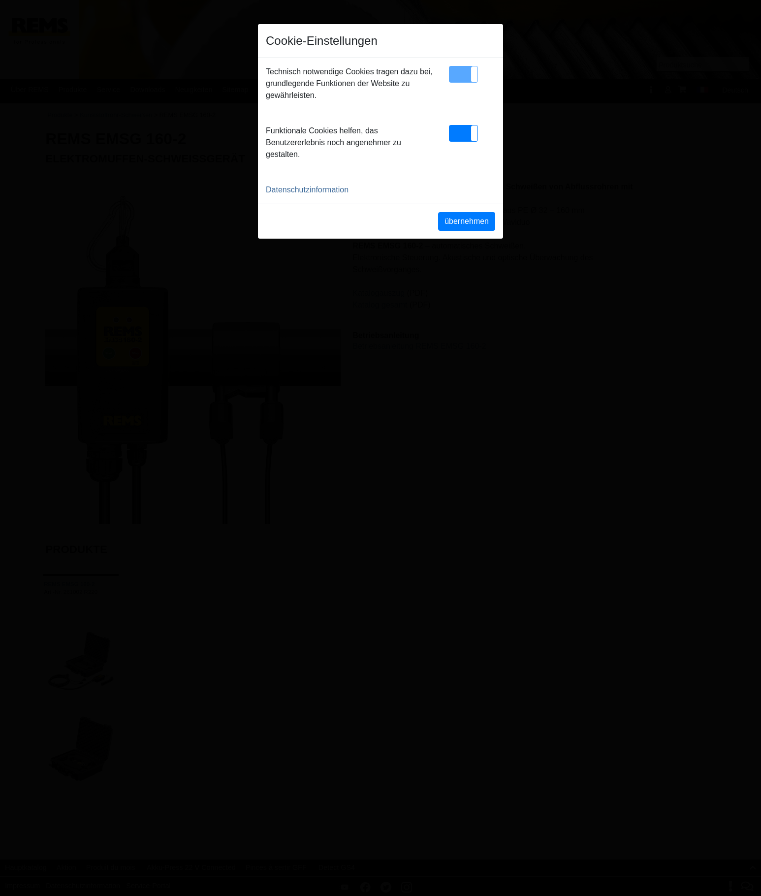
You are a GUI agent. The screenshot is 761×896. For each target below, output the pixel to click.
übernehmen (466, 221)
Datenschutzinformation (307, 189)
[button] (463, 74)
